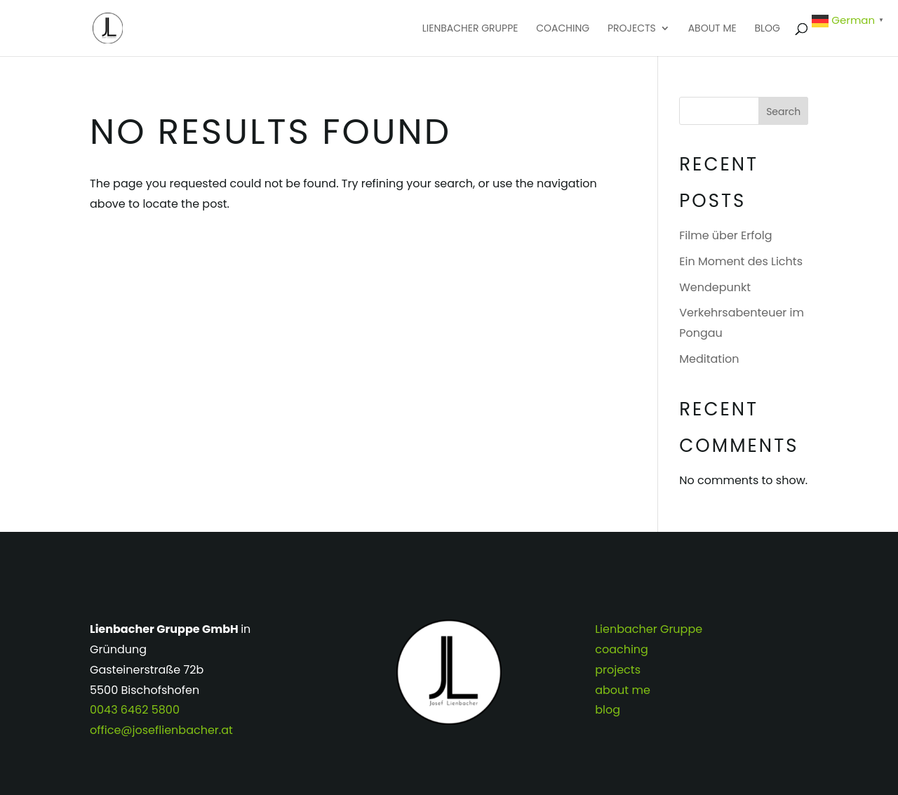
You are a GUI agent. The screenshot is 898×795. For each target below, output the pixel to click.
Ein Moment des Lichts (741, 261)
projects (632, 29)
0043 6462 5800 (135, 710)
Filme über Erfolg (725, 235)
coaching (562, 29)
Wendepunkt (715, 287)
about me (712, 29)
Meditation (709, 359)
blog (767, 29)
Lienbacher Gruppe (470, 29)
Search (783, 112)
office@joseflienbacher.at (161, 730)
